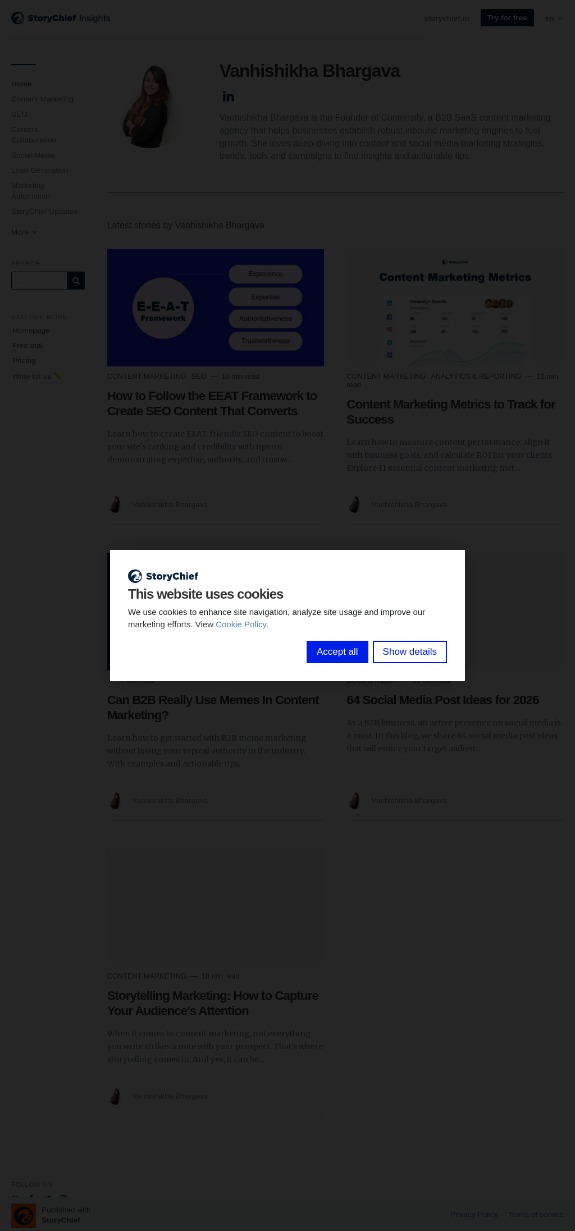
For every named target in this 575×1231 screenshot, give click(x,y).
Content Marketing (42, 99)
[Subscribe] (76, 281)
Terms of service (536, 1214)
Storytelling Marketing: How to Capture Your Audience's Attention (212, 1003)
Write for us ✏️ (37, 376)
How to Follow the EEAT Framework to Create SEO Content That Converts (212, 403)
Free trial (27, 345)
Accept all (337, 651)
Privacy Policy (474, 1214)
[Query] (39, 281)
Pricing (24, 360)
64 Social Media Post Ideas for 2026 (442, 700)
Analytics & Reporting (477, 376)
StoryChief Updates (44, 211)
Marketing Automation (30, 190)
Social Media (33, 155)
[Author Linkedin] (228, 94)
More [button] (24, 232)
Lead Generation (39, 170)
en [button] (554, 18)
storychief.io (446, 18)
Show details (410, 651)
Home (21, 84)
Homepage (31, 330)
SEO (19, 114)
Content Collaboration (33, 134)
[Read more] (216, 307)
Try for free (507, 17)
